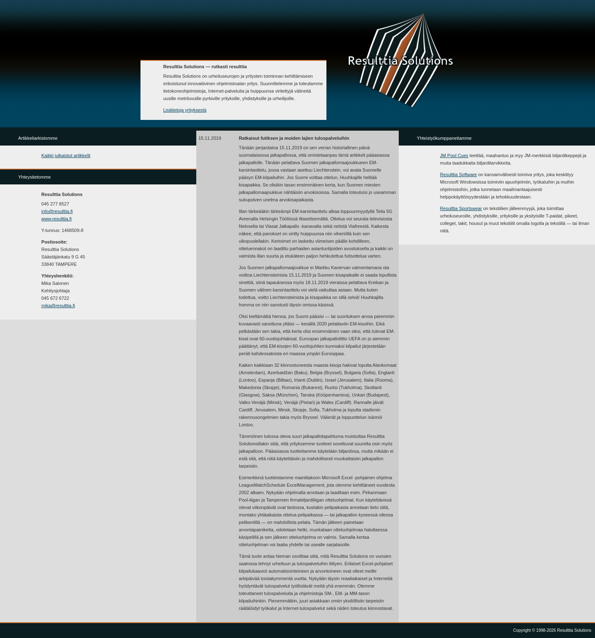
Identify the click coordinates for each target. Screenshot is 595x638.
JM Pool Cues (454, 155)
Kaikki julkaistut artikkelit (65, 155)
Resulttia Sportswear (461, 208)
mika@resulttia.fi (58, 305)
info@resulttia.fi (57, 211)
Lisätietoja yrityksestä (185, 110)
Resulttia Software (458, 174)
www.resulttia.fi (56, 218)
